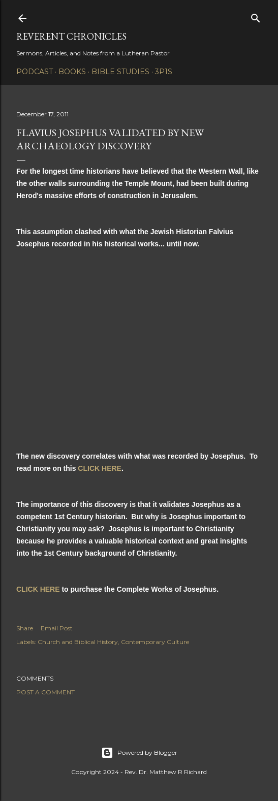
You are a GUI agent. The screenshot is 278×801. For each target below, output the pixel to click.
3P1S (163, 71)
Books (72, 71)
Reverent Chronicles (71, 36)
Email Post (57, 628)
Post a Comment (45, 692)
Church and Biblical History (78, 642)
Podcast (34, 71)
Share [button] (24, 628)
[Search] (256, 16)
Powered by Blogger (139, 753)
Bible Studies (120, 71)
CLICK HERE (99, 468)
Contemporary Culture (155, 642)
